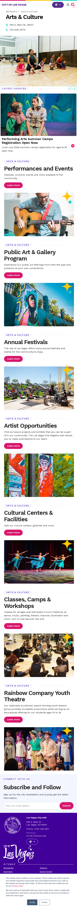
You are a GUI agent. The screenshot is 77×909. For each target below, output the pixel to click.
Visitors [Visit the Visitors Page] (43, 868)
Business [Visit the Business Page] (8, 871)
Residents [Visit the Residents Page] (8, 868)
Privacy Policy (17, 886)
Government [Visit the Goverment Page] (46, 871)
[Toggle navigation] (68, 5)
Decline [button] (44, 902)
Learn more (13, 185)
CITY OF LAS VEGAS (14, 4)
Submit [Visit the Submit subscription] (66, 805)
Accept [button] (32, 902)
